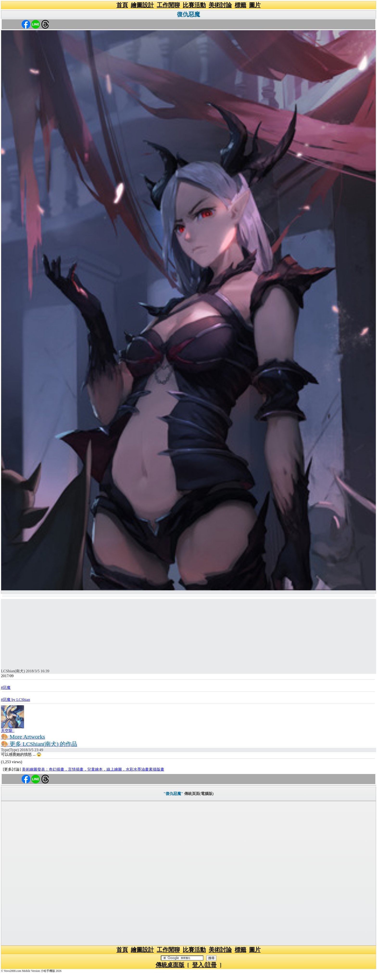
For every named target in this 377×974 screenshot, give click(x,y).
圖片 (255, 5)
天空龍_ (7, 731)
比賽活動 (194, 5)
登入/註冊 (204, 965)
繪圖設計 (142, 5)
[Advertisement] (188, 632)
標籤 (240, 5)
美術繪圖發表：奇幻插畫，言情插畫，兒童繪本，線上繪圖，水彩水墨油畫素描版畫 (93, 769)
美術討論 (220, 5)
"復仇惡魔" (173, 794)
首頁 (122, 5)
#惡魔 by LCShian (15, 700)
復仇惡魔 (188, 14)
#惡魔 (6, 688)
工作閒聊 (168, 5)
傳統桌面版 (170, 965)
